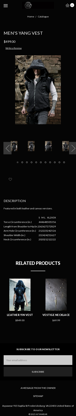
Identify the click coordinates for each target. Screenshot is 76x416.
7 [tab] (45, 162)
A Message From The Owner (38, 387)
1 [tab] (17, 162)
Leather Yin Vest (20, 315)
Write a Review (13, 48)
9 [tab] (55, 162)
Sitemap (38, 396)
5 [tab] (36, 162)
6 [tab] (41, 162)
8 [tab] (50, 162)
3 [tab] (27, 162)
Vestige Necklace (56, 315)
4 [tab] (31, 162)
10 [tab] (59, 162)
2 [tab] (22, 162)
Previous (7, 148)
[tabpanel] (15, 146)
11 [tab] (64, 162)
